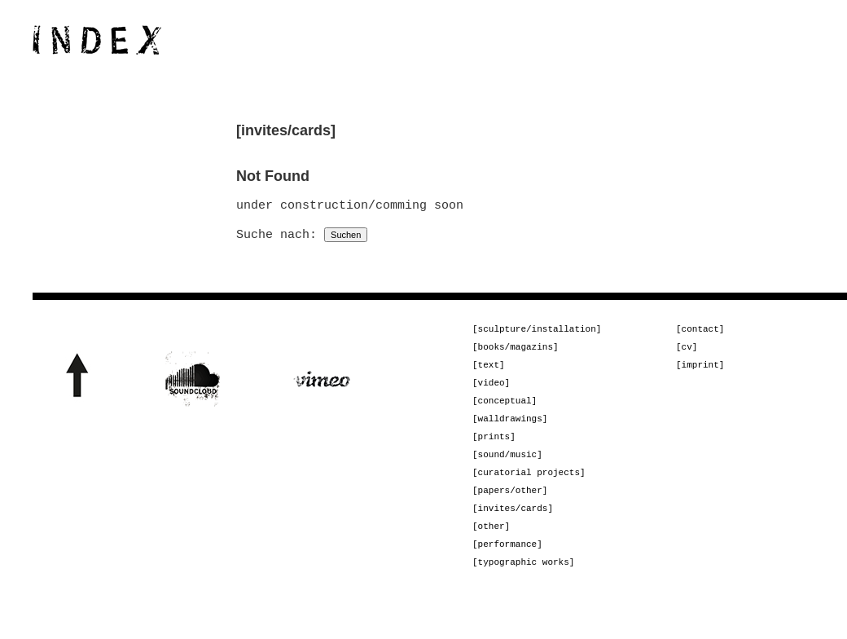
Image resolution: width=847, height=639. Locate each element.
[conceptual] (504, 409)
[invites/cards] (512, 526)
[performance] (507, 565)
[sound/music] (507, 467)
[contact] (700, 330)
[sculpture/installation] (536, 330)
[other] (491, 546)
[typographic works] (523, 585)
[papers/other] (509, 506)
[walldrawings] (509, 428)
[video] (491, 389)
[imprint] (700, 370)
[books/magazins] (515, 350)
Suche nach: (276, 235)
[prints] (494, 448)
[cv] (686, 350)
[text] (488, 370)
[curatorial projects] (529, 487)
